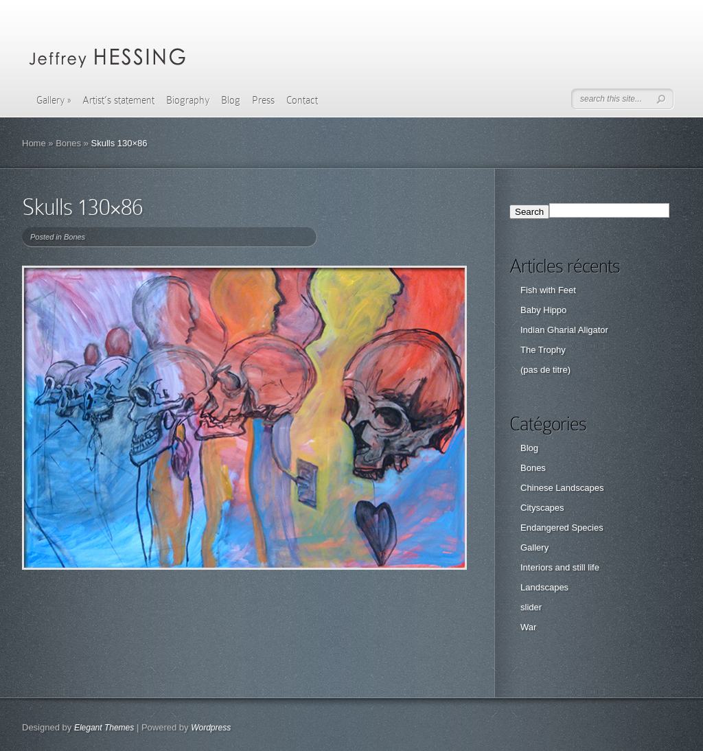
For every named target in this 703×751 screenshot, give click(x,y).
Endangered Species (561, 527)
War (528, 627)
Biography (187, 100)
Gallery (53, 100)
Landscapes (544, 587)
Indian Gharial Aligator (564, 330)
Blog (230, 100)
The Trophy (543, 350)
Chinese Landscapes (561, 488)
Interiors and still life (559, 567)
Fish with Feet (548, 290)
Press (263, 100)
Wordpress (211, 727)
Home (34, 143)
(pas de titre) (545, 370)
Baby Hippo (543, 310)
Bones (68, 143)
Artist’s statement (118, 100)
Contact (302, 100)
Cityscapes (542, 507)
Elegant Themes (104, 727)
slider (531, 607)
